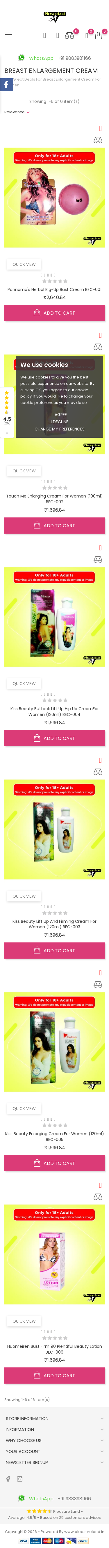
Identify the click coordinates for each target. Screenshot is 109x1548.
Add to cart (54, 313)
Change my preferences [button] (60, 429)
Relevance (14, 112)
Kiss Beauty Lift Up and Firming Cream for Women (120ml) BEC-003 (54, 924)
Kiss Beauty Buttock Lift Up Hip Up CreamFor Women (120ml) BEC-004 (54, 711)
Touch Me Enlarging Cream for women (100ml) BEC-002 (54, 499)
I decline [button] (59, 422)
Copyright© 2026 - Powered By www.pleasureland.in (54, 1531)
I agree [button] (60, 414)
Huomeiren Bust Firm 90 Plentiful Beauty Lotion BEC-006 (54, 1349)
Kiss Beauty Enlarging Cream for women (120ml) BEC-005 (54, 1136)
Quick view (24, 264)
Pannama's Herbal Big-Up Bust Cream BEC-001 (54, 289)
